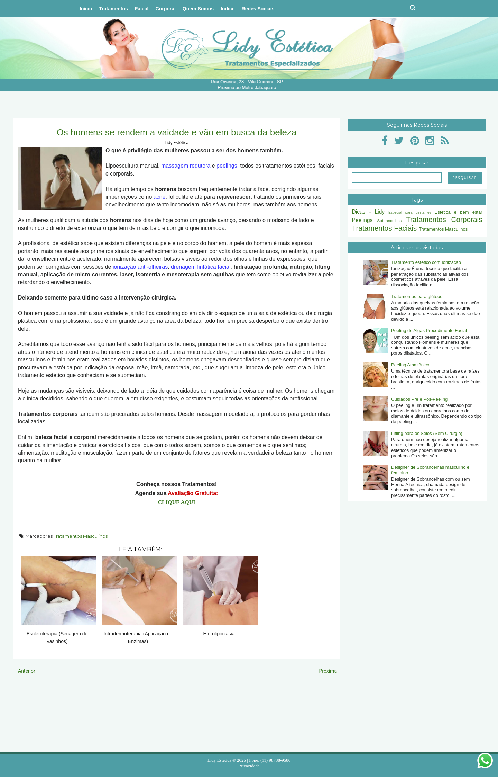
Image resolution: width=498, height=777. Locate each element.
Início (86, 8)
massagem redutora (185, 166)
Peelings (362, 220)
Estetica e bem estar (458, 212)
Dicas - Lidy (368, 212)
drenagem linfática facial (201, 267)
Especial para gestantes (409, 212)
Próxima (328, 671)
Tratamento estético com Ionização (426, 262)
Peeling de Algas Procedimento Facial (429, 330)
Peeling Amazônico (410, 364)
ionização (124, 267)
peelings (226, 166)
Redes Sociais (258, 8)
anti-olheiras (153, 267)
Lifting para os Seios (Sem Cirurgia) (426, 433)
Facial (142, 8)
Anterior (26, 671)
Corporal (166, 8)
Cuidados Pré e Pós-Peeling (419, 399)
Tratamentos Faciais (384, 228)
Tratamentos (113, 8)
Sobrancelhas (389, 220)
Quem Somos (198, 8)
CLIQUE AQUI (176, 502)
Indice (227, 8)
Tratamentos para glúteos (416, 296)
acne (160, 197)
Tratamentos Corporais (444, 219)
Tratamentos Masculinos (81, 536)
